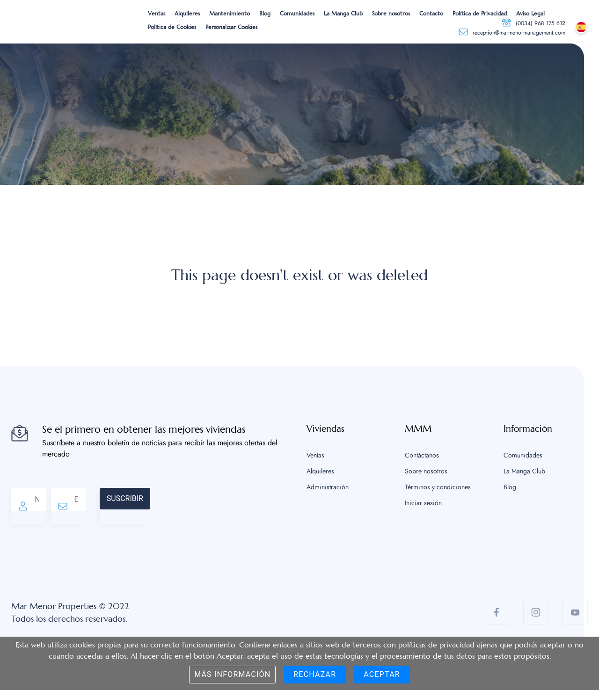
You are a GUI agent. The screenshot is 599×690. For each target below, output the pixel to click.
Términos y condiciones (438, 487)
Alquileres (187, 13)
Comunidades (297, 13)
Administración (328, 487)
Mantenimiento (229, 13)
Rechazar (314, 674)
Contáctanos (422, 455)
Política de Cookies (172, 27)
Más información (232, 674)
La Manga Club (343, 13)
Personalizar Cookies (231, 27)
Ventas (156, 13)
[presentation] (221, 506)
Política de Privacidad (480, 13)
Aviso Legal (530, 13)
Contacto (431, 13)
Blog (264, 13)
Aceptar (382, 674)
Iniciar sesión (423, 503)
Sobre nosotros (391, 13)
